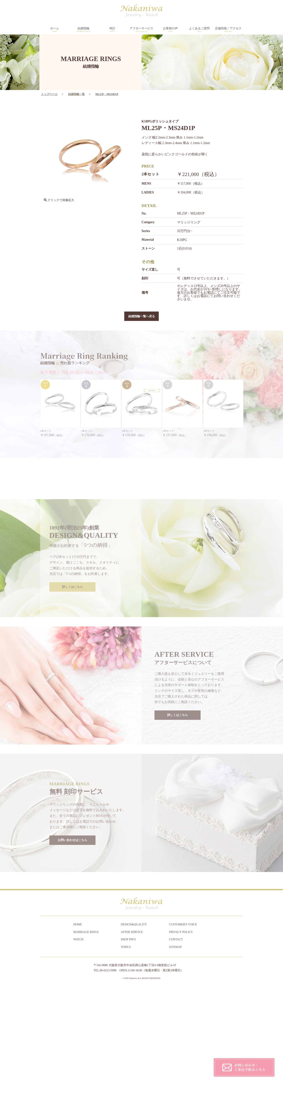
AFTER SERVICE (132, 1054)
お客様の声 (170, 30)
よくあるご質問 (199, 30)
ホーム (54, 30)
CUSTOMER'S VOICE (183, 1047)
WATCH (78, 1062)
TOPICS (126, 1069)
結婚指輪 (83, 30)
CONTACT (176, 1062)
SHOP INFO (128, 1062)
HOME (77, 1047)
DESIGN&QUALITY (134, 1047)
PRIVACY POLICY (181, 1054)
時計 (112, 30)
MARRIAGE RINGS (86, 1054)
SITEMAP (175, 1069)
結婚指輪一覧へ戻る (142, 316)
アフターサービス (141, 30)
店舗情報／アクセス (228, 30)
